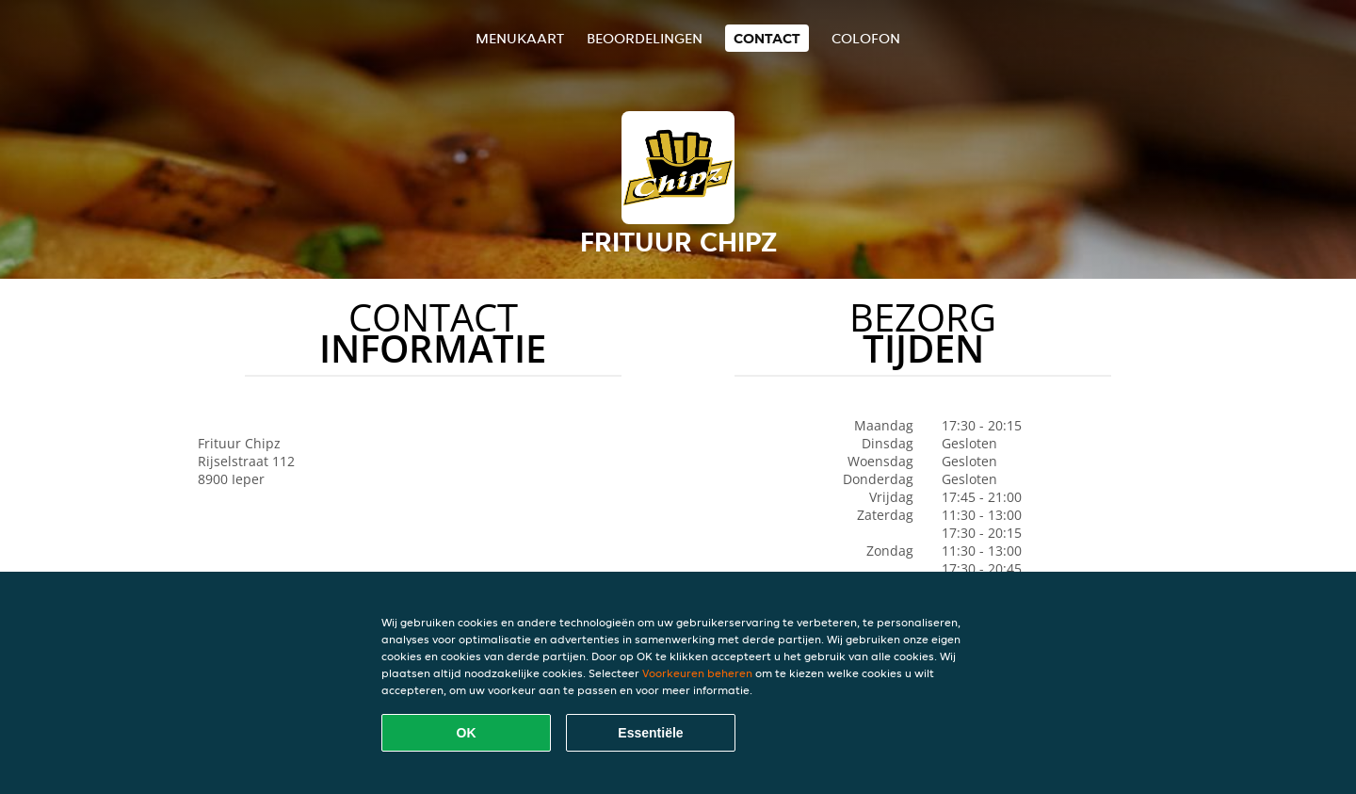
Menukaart (520, 38)
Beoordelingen (644, 38)
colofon (865, 38)
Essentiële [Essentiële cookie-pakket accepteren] (650, 732)
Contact (767, 38)
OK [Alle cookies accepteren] (466, 732)
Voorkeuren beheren (697, 673)
